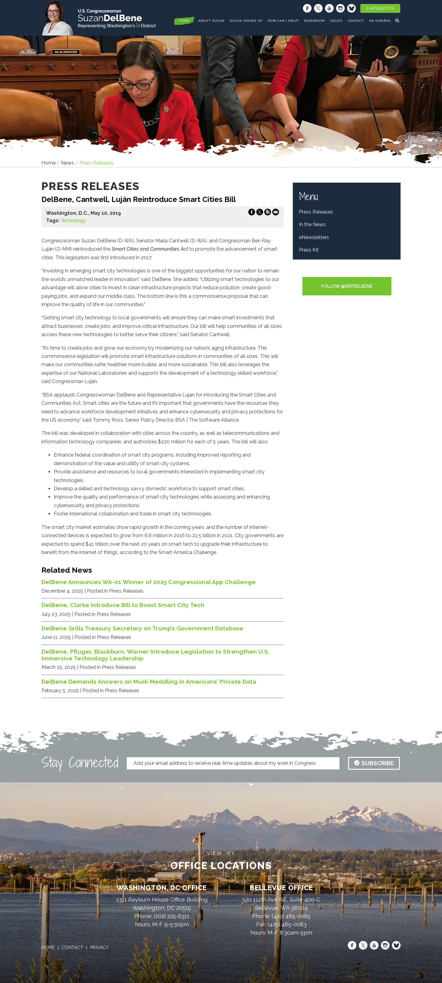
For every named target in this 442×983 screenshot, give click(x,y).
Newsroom (314, 20)
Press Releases (316, 212)
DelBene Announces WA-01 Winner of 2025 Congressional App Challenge (148, 582)
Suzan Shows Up (246, 20)
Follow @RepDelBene (346, 286)
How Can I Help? (283, 20)
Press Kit (309, 250)
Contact (356, 20)
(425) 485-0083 (287, 924)
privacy (99, 947)
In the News (312, 224)
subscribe (374, 763)
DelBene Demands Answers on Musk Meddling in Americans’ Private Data (148, 681)
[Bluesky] (351, 8)
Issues (336, 20)
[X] (318, 8)
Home (48, 163)
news (67, 163)
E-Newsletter (380, 8)
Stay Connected (79, 762)
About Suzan (211, 20)
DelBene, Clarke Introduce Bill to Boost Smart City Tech (122, 605)
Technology (73, 220)
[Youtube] (329, 8)
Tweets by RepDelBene (347, 273)
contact (72, 947)
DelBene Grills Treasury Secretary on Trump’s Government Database (142, 628)
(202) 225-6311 (171, 916)
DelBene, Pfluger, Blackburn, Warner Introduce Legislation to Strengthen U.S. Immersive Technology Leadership (155, 655)
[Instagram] (340, 8)
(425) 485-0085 (291, 916)
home (184, 20)
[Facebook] (307, 8)
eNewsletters (314, 237)
